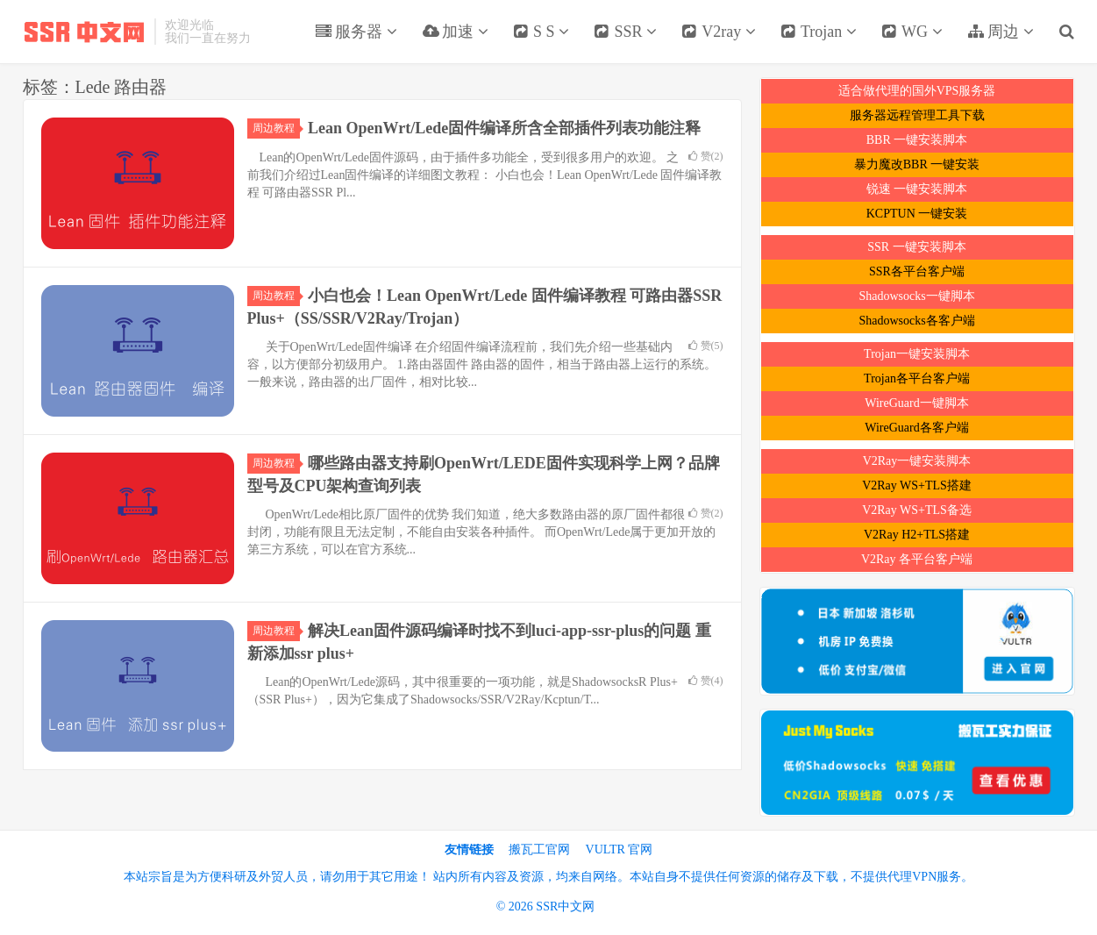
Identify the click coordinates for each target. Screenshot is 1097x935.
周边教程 (276, 128)
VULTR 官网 (619, 849)
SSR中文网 (84, 32)
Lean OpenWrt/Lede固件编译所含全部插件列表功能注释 (504, 128)
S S (541, 31)
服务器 (356, 31)
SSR (625, 31)
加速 (455, 31)
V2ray (718, 31)
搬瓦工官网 (539, 849)
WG (912, 31)
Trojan (818, 31)
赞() (705, 156)
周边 (1000, 31)
